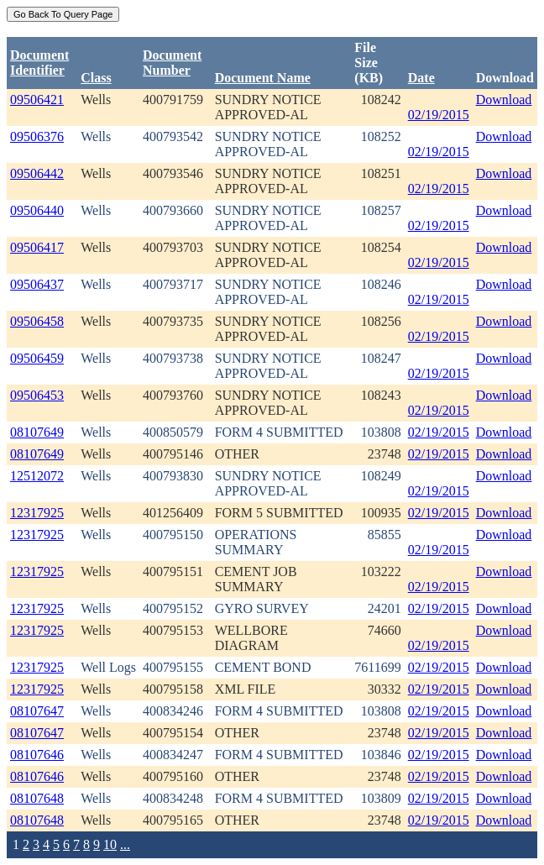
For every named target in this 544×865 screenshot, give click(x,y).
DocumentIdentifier (39, 62)
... (125, 844)
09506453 (37, 395)
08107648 (37, 798)
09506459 (37, 358)
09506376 (37, 136)
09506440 (37, 210)
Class (96, 78)
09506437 (37, 284)
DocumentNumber (172, 62)
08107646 (37, 754)
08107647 (37, 711)
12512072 (37, 476)
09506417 (37, 247)
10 (110, 844)
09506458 (37, 321)
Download (504, 99)
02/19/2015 (438, 114)
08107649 (37, 432)
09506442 (37, 173)
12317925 (37, 513)
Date (421, 78)
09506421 (37, 99)
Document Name (263, 78)
